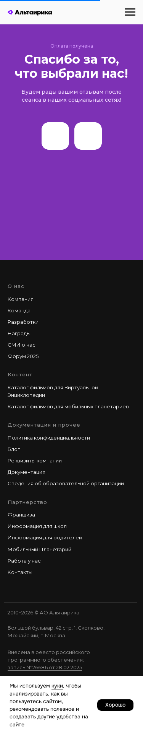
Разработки (23, 322)
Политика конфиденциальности (49, 438)
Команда (19, 310)
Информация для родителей (45, 537)
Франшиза (21, 515)
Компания (21, 299)
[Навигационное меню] (130, 12)
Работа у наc (24, 561)
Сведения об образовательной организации (66, 483)
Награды (19, 333)
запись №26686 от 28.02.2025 (45, 667)
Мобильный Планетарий (39, 549)
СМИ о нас (21, 345)
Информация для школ (37, 526)
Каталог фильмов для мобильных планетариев (68, 406)
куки (57, 685)
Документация (26, 472)
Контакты (20, 572)
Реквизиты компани (33, 460)
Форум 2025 (23, 356)
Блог (14, 449)
